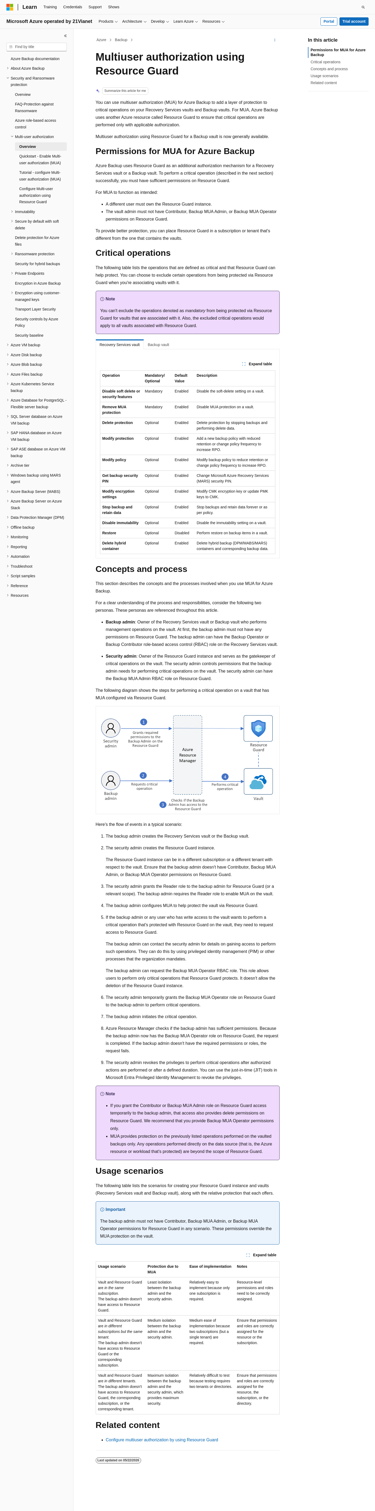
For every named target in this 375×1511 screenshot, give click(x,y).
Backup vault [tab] (158, 345)
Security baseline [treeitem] (29, 335)
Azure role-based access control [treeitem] (35, 123)
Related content (324, 83)
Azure (101, 40)
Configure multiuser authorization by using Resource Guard (162, 1440)
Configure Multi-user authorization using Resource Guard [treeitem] (36, 195)
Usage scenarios (324, 76)
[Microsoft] (9, 7)
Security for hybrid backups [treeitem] (37, 264)
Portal (328, 21)
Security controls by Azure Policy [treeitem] (36, 322)
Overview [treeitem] (22, 94)
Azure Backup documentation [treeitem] (35, 59)
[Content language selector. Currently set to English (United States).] (32, 1502)
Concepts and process (329, 69)
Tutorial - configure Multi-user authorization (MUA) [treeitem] (40, 175)
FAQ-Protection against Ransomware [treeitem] (34, 107)
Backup (121, 40)
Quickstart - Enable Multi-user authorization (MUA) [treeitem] (40, 159)
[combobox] (36, 47)
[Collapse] (65, 36)
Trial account (353, 21)
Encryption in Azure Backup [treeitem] (38, 283)
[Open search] (363, 7)
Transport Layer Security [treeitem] (35, 309)
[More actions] (274, 40)
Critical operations (326, 62)
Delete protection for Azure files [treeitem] (37, 241)
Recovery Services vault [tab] (120, 345)
